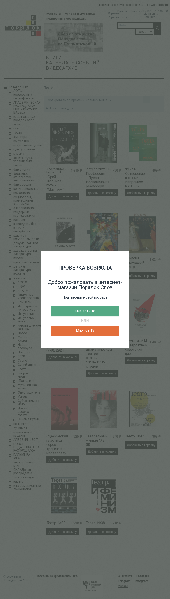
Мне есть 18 (85, 311)
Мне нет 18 (85, 331)
